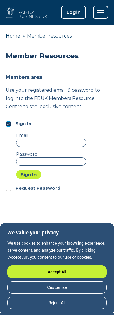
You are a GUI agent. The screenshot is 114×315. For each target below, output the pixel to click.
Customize (57, 287)
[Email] (51, 143)
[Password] (51, 161)
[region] (57, 269)
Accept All (57, 272)
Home (13, 36)
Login (73, 12)
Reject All (56, 302)
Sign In (29, 174)
